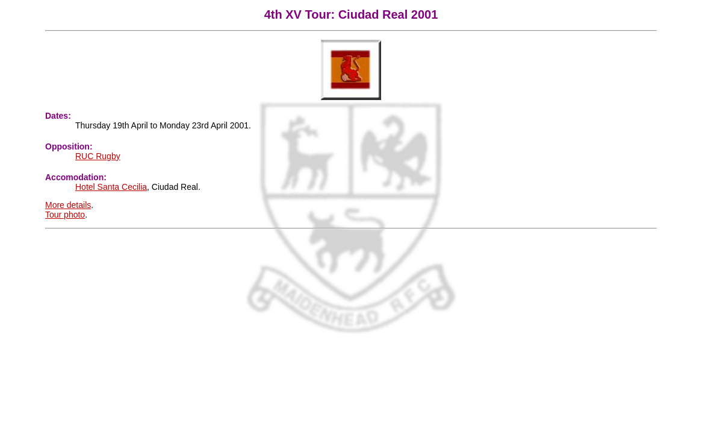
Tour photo (65, 214)
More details (68, 205)
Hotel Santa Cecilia (111, 187)
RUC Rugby (97, 156)
